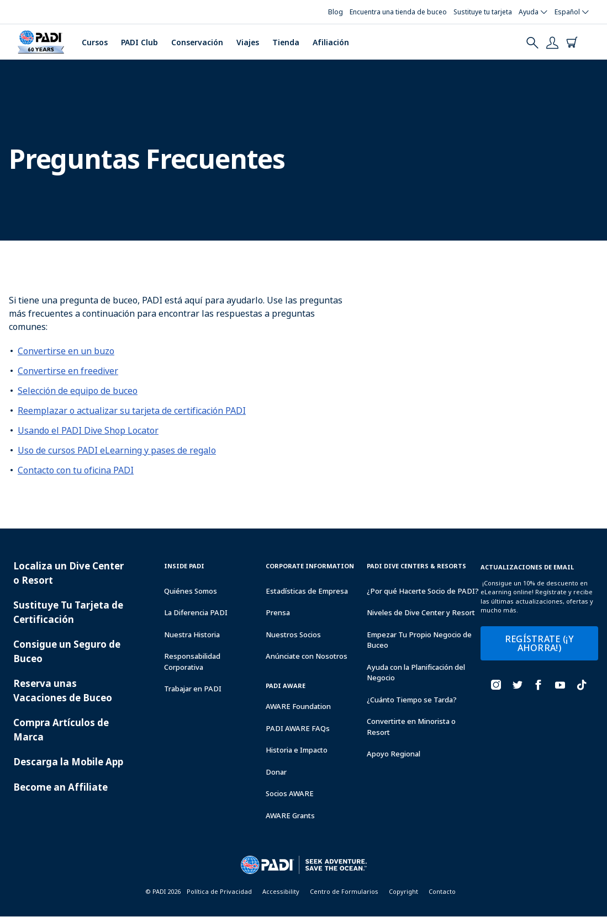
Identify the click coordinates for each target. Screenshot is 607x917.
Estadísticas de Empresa (307, 591)
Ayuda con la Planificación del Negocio (416, 672)
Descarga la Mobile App (68, 761)
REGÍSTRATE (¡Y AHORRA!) (539, 643)
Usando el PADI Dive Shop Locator (88, 430)
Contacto (442, 891)
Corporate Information (310, 566)
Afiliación (331, 42)
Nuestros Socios (293, 634)
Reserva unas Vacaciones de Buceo (62, 690)
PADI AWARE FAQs (298, 728)
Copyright (403, 891)
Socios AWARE (290, 793)
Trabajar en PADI (192, 689)
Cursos (95, 42)
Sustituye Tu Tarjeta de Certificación (68, 612)
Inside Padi (184, 566)
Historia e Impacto (297, 750)
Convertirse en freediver (68, 371)
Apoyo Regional (393, 754)
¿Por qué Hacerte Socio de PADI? (423, 591)
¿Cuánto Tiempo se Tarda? (412, 700)
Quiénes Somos (190, 591)
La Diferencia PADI (196, 612)
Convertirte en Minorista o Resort (411, 726)
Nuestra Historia (192, 634)
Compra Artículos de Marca (61, 729)
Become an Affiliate (60, 787)
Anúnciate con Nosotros (306, 656)
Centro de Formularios (344, 891)
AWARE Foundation (298, 706)
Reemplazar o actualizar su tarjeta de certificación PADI (132, 410)
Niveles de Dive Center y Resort (421, 612)
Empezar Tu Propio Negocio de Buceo (419, 640)
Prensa (278, 612)
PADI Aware (285, 685)
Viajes (247, 42)
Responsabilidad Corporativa (192, 661)
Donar (276, 772)
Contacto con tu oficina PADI (76, 470)
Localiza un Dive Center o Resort (68, 573)
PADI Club (139, 42)
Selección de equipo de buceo (78, 391)
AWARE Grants (290, 815)
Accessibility (280, 891)
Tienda (285, 42)
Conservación (197, 42)
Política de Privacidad (219, 891)
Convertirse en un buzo (66, 351)
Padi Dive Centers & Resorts (416, 566)
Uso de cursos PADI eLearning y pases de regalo (117, 450)
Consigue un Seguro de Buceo (66, 651)
